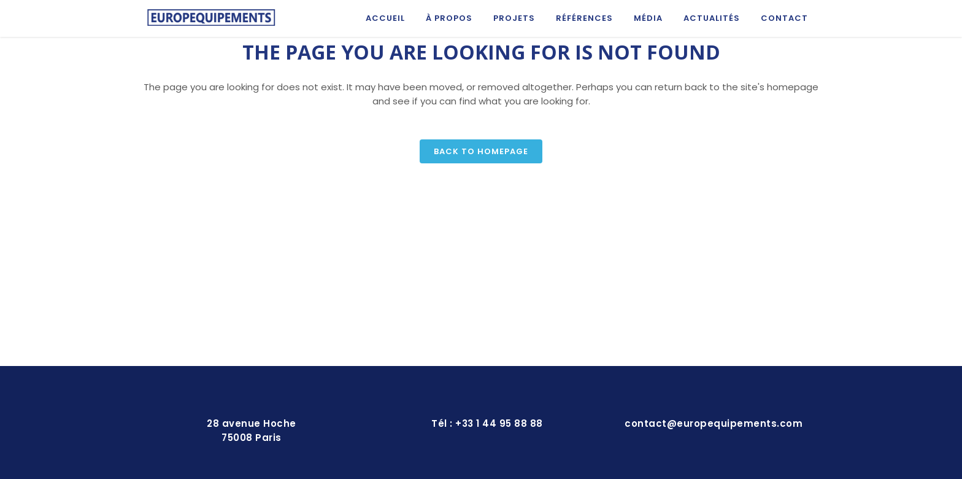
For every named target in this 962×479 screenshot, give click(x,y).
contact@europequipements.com (713, 423)
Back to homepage (481, 151)
